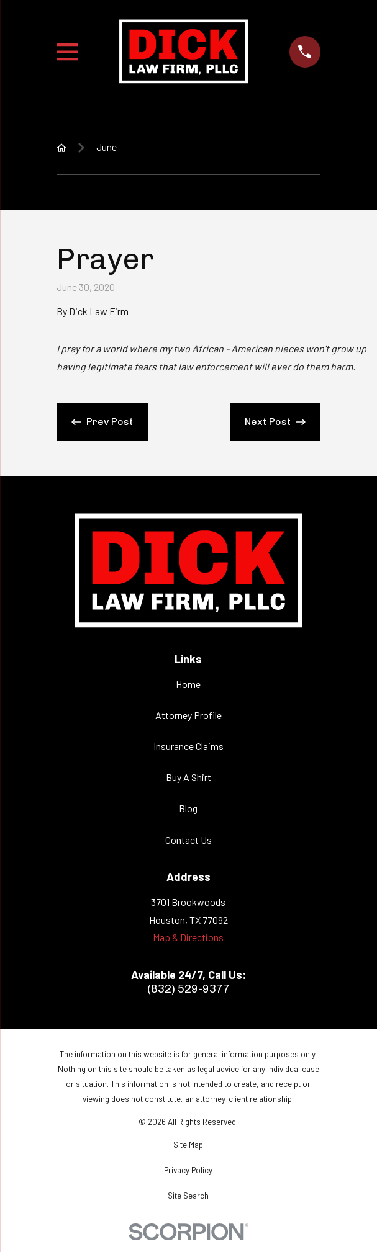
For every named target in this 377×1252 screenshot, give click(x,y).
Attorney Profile (188, 715)
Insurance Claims (188, 746)
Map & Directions (188, 937)
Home (188, 684)
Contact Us (188, 840)
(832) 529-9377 (188, 989)
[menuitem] (188, 1145)
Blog (188, 808)
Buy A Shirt (188, 777)
